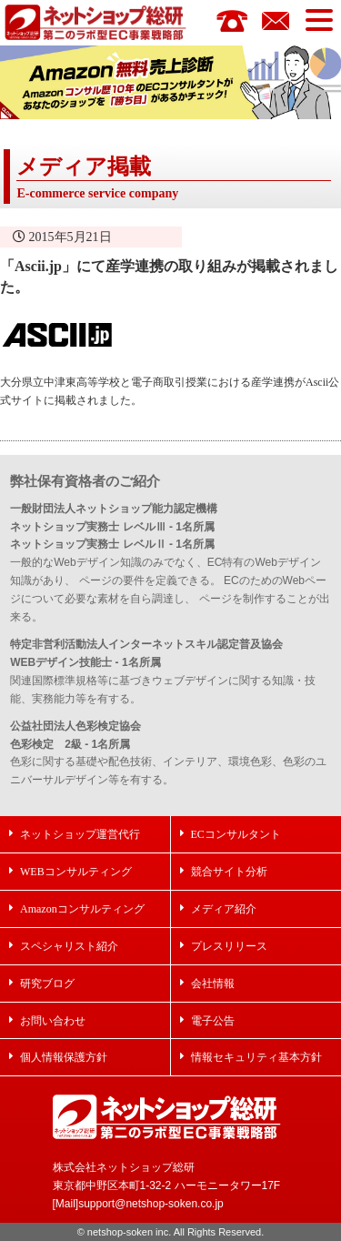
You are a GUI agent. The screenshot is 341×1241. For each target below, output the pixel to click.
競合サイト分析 (229, 871)
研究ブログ (47, 983)
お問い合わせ (52, 1020)
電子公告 (213, 1020)
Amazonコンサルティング (82, 908)
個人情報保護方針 (63, 1057)
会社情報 (213, 983)
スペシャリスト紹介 (69, 946)
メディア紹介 (223, 908)
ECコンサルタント (236, 834)
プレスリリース (229, 946)
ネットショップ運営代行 (80, 834)
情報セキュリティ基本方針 (256, 1057)
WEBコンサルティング (76, 871)
